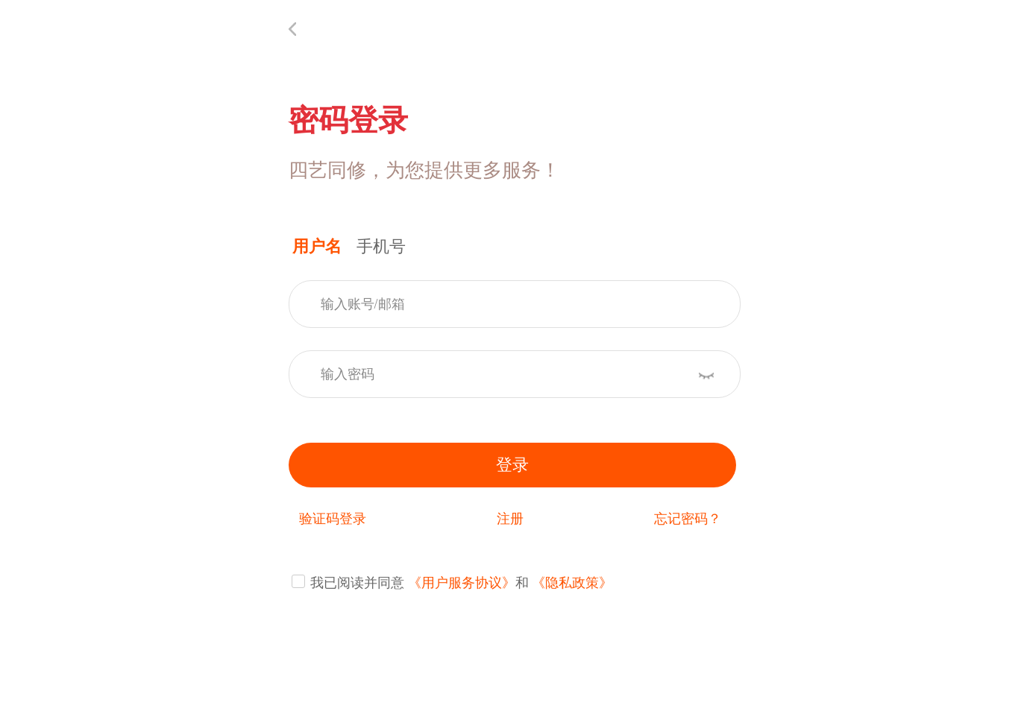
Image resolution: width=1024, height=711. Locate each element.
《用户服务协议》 (461, 582)
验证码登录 (332, 518)
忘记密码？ (687, 518)
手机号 (381, 246)
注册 (510, 518)
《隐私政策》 (572, 582)
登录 (512, 464)
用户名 (317, 246)
